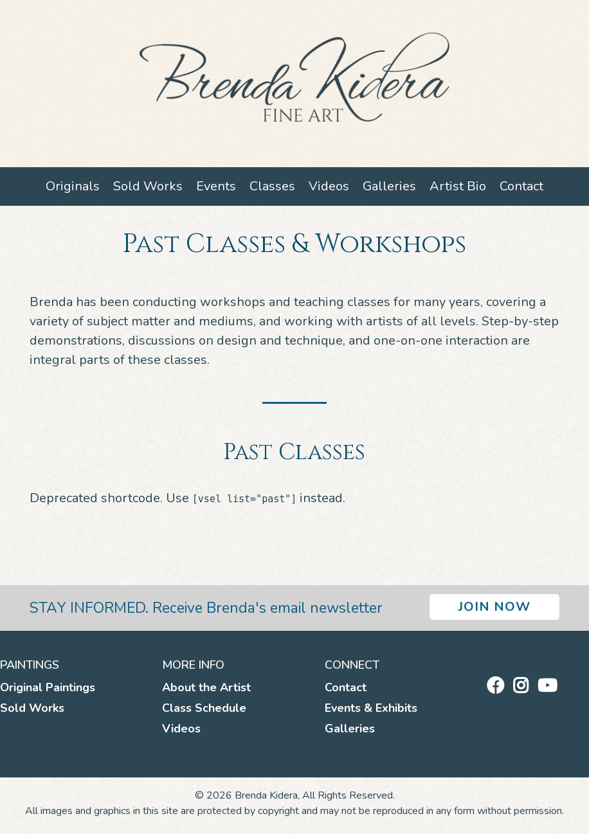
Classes (272, 186)
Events (216, 186)
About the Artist (206, 687)
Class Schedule (204, 708)
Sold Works (148, 186)
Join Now (494, 606)
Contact (521, 186)
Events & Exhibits (371, 708)
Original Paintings (47, 687)
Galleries (389, 186)
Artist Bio (458, 186)
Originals (73, 186)
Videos (329, 186)
